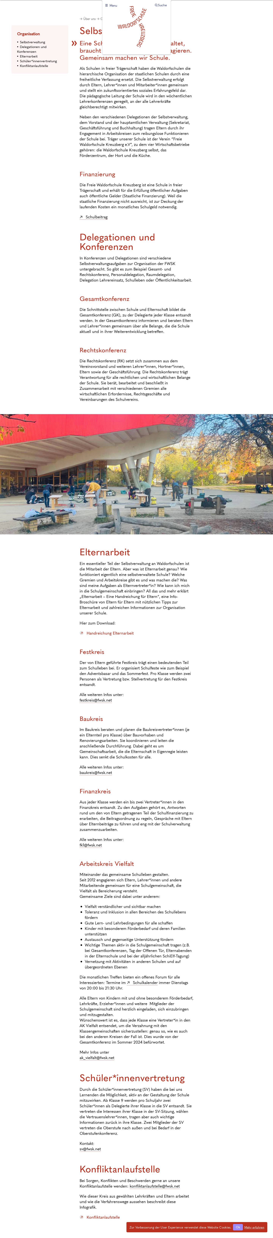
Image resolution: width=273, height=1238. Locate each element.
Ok (238, 1227)
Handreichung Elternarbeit (110, 633)
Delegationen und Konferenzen (31, 49)
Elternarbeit (29, 56)
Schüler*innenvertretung (38, 60)
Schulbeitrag (96, 216)
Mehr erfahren (254, 1227)
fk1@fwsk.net (91, 845)
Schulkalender (145, 982)
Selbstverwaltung (32, 41)
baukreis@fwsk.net (96, 772)
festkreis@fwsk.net (96, 700)
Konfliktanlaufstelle (34, 65)
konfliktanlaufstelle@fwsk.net (155, 1186)
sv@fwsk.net (90, 1148)
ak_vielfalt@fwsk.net (97, 1057)
